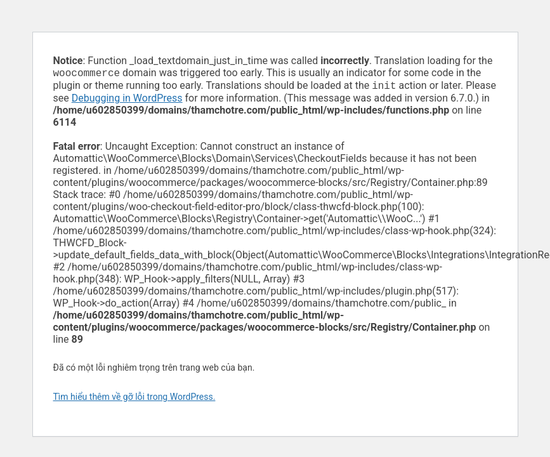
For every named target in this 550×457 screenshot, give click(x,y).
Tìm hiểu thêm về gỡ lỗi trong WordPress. (134, 399)
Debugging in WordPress (127, 101)
